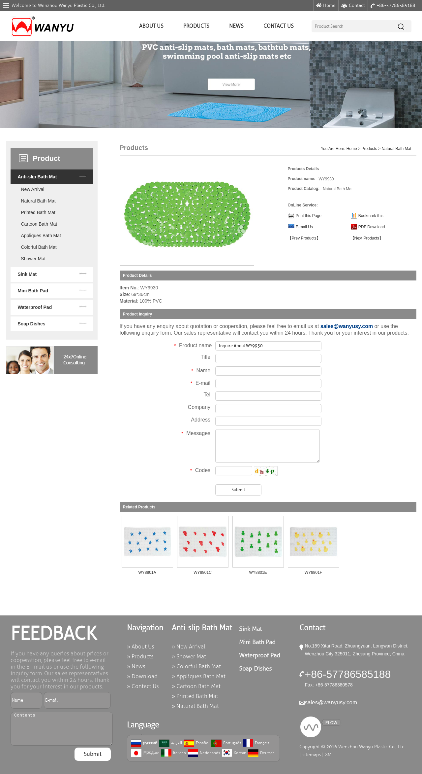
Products (196, 26)
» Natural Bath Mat (195, 706)
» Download (142, 676)
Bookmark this (370, 215)
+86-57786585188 (393, 5)
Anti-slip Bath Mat (37, 176)
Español (196, 743)
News (236, 26)
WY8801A (147, 572)
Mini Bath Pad (33, 290)
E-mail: (201, 383)
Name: (201, 370)
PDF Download (371, 227)
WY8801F (313, 572)
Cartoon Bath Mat (39, 224)
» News (136, 666)
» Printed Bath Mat (195, 696)
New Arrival (33, 189)
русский (144, 743)
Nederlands (204, 753)
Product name (193, 345)
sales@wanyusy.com (346, 326)
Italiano (173, 753)
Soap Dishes (31, 323)
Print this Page (308, 215)
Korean (234, 753)
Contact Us (278, 26)
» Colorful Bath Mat (196, 666)
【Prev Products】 (304, 238)
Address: (201, 420)
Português (226, 743)
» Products (140, 656)
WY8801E (258, 572)
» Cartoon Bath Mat (196, 686)
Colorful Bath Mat (39, 247)
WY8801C (203, 572)
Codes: (201, 470)
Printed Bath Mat (38, 212)
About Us (151, 26)
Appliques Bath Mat (41, 235)
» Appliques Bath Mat (199, 676)
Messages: (196, 433)
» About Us (140, 646)
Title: (206, 357)
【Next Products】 (366, 238)
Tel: (208, 394)
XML (329, 754)
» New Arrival (188, 646)
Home (326, 5)
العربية (170, 743)
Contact (353, 5)
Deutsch (261, 753)
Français (256, 743)
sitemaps (311, 754)
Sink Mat (27, 274)
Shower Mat (33, 258)
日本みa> (145, 753)
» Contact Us (143, 686)
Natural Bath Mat (38, 200)
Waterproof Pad (35, 307)
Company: (200, 407)
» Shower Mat (189, 656)
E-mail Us (304, 227)
